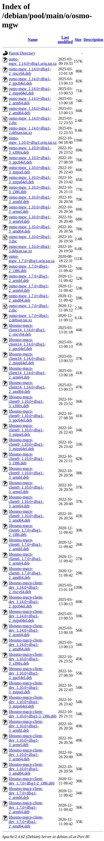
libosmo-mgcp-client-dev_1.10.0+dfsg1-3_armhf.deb (26, 725)
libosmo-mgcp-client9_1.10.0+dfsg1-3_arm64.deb (26, 501)
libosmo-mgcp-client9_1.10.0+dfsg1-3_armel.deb (26, 487)
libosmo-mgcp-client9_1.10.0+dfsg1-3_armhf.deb (26, 472)
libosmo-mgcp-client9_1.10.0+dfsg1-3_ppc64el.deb (26, 415)
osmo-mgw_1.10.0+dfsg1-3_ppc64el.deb (30, 160)
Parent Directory (22, 53)
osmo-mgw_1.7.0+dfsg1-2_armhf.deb (29, 278)
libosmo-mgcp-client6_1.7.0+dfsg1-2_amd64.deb (25, 573)
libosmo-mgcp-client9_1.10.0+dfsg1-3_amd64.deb (26, 515)
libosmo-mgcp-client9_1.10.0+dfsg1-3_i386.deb (26, 458)
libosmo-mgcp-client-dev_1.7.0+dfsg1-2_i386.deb (32, 781)
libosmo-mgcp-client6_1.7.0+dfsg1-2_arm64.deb (25, 558)
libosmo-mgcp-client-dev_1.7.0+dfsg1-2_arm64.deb (26, 807)
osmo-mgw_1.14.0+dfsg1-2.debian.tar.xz (30, 130)
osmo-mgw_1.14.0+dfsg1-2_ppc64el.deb (30, 81)
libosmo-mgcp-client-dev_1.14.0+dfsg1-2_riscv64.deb (26, 587)
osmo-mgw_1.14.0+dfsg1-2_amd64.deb (30, 110)
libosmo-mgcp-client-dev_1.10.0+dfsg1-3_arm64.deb (26, 754)
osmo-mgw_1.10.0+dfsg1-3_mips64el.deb (30, 179)
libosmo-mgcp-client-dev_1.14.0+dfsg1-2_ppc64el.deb (26, 601)
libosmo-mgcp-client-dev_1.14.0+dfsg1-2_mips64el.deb (26, 615)
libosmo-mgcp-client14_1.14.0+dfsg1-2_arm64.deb (27, 372)
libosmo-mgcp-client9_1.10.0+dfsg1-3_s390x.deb (26, 401)
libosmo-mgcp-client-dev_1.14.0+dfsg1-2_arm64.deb (26, 630)
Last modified (65, 39)
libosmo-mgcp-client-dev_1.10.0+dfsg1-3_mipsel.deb (26, 687)
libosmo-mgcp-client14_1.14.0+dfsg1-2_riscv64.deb (27, 329)
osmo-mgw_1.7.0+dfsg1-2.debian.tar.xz (29, 317)
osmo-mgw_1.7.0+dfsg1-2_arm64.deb (29, 288)
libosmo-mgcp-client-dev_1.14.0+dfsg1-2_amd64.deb (26, 644)
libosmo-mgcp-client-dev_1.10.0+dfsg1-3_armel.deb (26, 740)
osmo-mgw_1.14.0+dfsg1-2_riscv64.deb (30, 71)
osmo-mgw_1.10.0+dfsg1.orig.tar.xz (33, 140)
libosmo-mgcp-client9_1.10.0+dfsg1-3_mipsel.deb (26, 430)
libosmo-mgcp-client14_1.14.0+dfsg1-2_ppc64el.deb (27, 344)
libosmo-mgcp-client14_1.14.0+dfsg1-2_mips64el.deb (27, 358)
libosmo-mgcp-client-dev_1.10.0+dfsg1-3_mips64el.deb (26, 701)
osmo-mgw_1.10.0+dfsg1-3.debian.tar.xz (30, 248)
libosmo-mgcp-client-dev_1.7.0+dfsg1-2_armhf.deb (26, 793)
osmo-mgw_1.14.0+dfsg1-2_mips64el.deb (30, 91)
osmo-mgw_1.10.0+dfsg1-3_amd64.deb (30, 229)
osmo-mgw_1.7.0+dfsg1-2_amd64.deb (29, 298)
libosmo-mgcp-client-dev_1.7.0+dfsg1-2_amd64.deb (26, 821)
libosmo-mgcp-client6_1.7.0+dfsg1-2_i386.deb (25, 530)
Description (93, 39)
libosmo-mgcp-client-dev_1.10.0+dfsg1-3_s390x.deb (26, 658)
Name (33, 39)
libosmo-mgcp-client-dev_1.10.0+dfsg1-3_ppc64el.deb (26, 673)
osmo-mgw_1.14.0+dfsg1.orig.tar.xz (33, 61)
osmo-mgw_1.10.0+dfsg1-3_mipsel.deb (30, 169)
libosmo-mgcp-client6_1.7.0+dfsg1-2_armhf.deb (25, 544)
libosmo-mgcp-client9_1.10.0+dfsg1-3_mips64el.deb (26, 444)
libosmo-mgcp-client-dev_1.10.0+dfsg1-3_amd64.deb (26, 768)
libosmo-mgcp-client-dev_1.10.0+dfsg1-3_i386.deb (33, 714)
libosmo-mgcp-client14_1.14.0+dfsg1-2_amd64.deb (27, 387)
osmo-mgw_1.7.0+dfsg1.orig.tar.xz (32, 258)
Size (78, 39)
